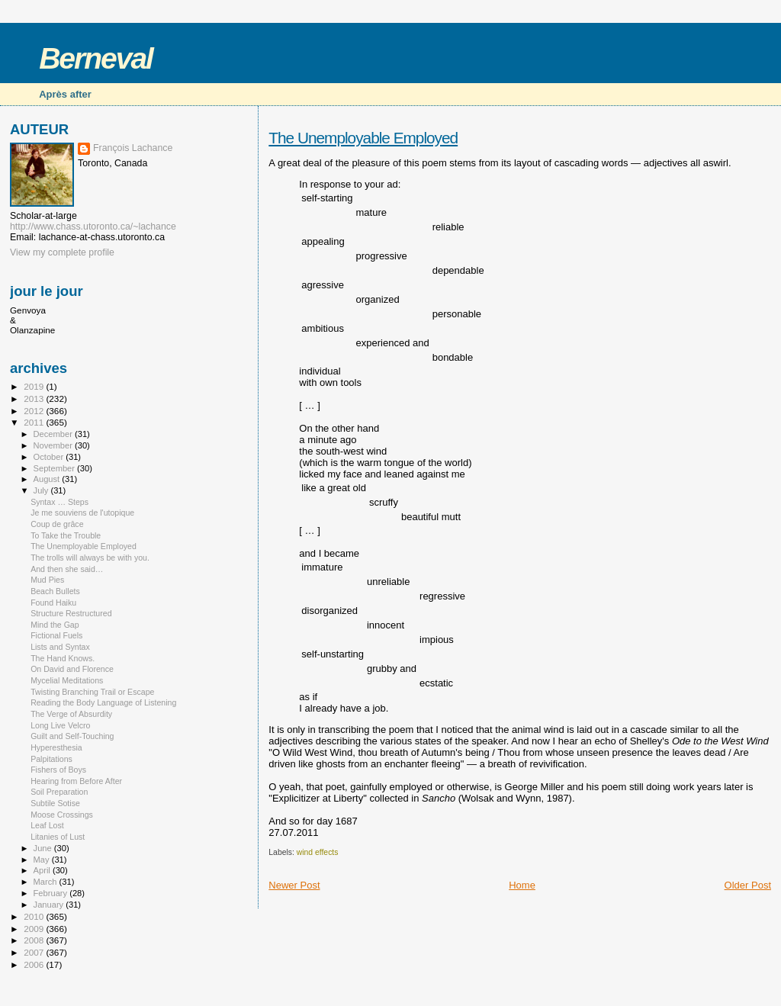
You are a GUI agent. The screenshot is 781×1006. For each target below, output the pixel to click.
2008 (35, 940)
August (48, 479)
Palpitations (51, 758)
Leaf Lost (47, 825)
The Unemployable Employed (363, 137)
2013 (35, 398)
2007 (35, 952)
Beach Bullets (55, 591)
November (54, 445)
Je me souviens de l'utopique (82, 512)
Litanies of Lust (58, 836)
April (43, 870)
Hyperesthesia (56, 747)
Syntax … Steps (59, 501)
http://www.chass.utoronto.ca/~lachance (93, 226)
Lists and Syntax (60, 646)
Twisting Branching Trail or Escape (92, 691)
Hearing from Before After (76, 781)
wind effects (318, 852)
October (50, 456)
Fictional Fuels (56, 635)
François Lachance (132, 148)
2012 (35, 411)
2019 (35, 386)
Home (522, 885)
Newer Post (294, 885)
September (56, 468)
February (52, 893)
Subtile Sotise (55, 803)
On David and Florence (72, 668)
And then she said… (67, 569)
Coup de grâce (57, 524)
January (50, 904)
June (44, 848)
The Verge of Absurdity (71, 713)
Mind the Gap (55, 624)
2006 (35, 964)
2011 (35, 422)
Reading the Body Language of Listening (103, 702)
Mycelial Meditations (67, 680)
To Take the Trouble (66, 535)
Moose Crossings (62, 814)
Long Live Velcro (60, 725)
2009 (35, 929)
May (43, 859)
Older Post (748, 885)
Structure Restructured (71, 613)
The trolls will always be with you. (90, 557)
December (54, 434)
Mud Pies (47, 579)
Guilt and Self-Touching (72, 736)
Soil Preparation (59, 791)
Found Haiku (53, 602)
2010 (35, 916)
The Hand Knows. (63, 658)
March (46, 881)
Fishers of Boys (58, 769)
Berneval (96, 58)
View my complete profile (62, 252)
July (42, 490)
